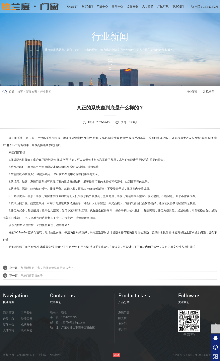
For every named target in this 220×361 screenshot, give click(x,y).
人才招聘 (147, 6)
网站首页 (72, 6)
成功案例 (26, 324)
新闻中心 (117, 6)
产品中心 (102, 6)
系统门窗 (123, 312)
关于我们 (87, 6)
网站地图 (55, 354)
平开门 (122, 329)
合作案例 (132, 6)
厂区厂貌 (163, 6)
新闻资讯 (31, 91)
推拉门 (122, 323)
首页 (20, 91)
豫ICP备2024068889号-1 (202, 354)
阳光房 (122, 318)
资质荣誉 (26, 318)
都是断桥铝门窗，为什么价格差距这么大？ (47, 267)
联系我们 (178, 6)
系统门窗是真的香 (32, 275)
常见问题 (208, 91)
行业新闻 (45, 91)
